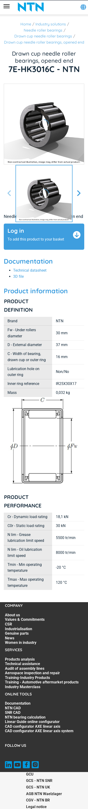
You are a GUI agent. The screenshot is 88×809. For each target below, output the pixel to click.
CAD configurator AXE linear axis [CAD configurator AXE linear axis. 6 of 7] (32, 726)
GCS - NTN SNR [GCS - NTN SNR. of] (39, 780)
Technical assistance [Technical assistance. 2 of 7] (22, 664)
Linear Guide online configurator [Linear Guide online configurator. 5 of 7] (32, 721)
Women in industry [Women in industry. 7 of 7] (20, 642)
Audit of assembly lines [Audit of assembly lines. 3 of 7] (24, 668)
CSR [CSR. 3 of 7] (8, 624)
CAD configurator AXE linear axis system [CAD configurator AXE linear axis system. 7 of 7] (39, 731)
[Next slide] (78, 193)
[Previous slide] (9, 193)
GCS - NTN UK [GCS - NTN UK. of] (38, 787)
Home (25, 24)
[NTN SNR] (30, 7)
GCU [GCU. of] (30, 774)
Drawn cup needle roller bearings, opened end (44, 42)
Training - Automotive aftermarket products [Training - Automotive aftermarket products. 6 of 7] (42, 682)
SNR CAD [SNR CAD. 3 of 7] (12, 712)
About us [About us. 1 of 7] (12, 615)
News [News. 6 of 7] (9, 638)
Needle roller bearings (43, 30)
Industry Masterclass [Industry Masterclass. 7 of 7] (22, 687)
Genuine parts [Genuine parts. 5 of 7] (17, 633)
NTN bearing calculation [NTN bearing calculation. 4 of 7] (25, 717)
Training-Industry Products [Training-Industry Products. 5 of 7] (27, 677)
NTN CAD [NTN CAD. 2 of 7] (13, 708)
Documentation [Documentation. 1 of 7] (18, 703)
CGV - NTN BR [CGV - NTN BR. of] (38, 800)
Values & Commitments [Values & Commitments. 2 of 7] (25, 619)
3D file (18, 276)
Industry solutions (50, 24)
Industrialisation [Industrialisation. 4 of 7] (18, 629)
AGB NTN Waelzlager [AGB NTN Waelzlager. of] (44, 794)
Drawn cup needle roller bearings (43, 36)
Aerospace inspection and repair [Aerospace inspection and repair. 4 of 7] (32, 673)
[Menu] (6, 7)
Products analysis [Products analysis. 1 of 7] (20, 659)
